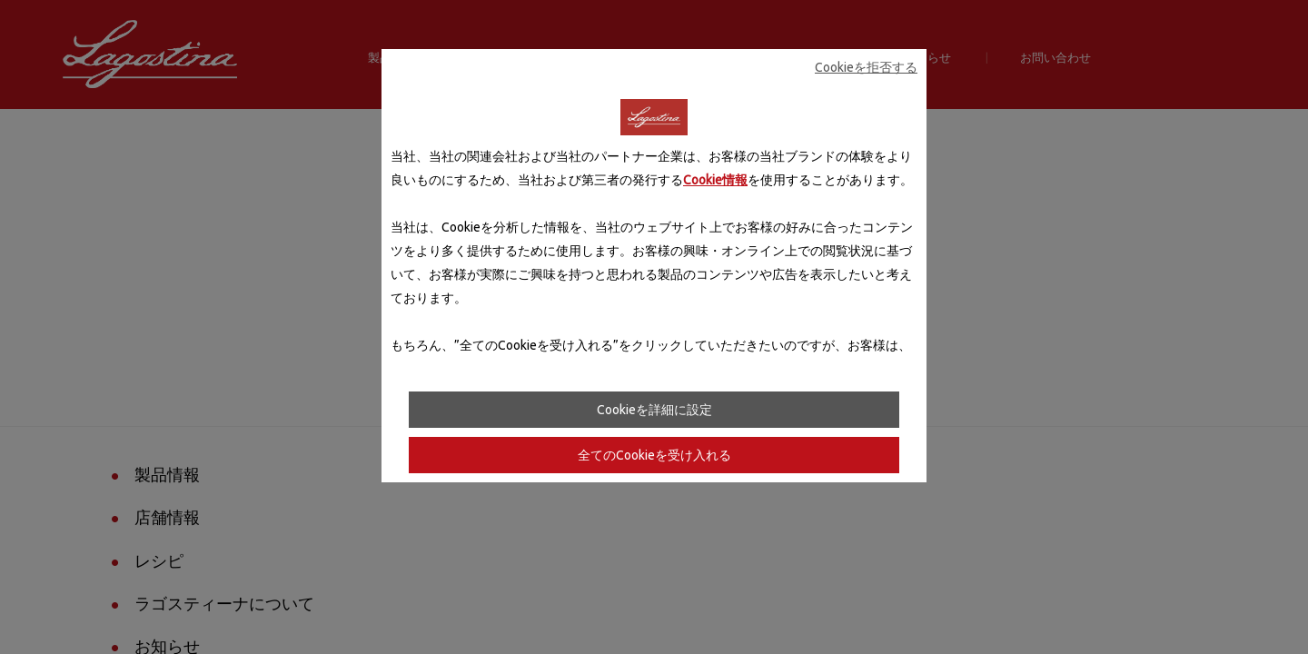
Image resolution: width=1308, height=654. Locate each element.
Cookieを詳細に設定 (654, 409)
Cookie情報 (715, 180)
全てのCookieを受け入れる (654, 455)
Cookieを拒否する (866, 67)
